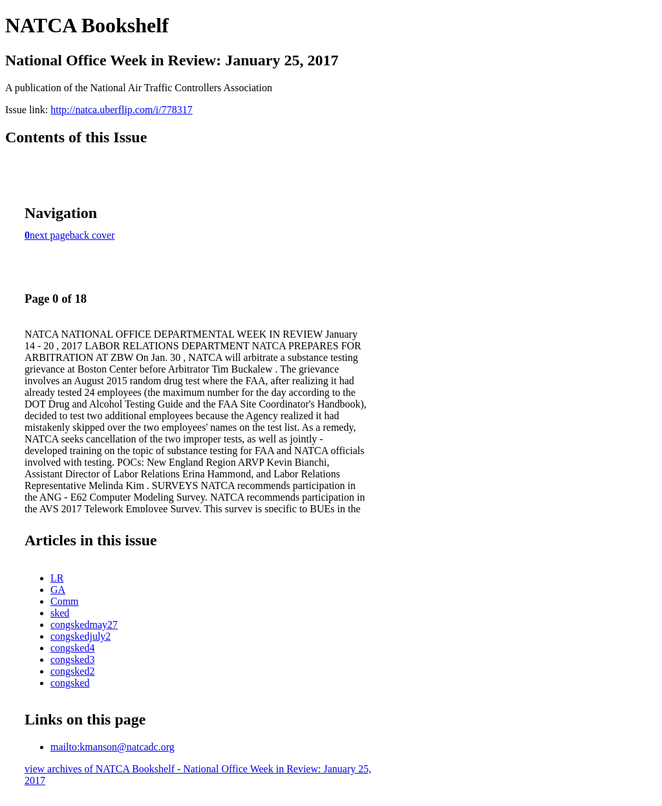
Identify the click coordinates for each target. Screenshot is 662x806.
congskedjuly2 (80, 636)
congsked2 (72, 671)
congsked (69, 682)
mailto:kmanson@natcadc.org (112, 746)
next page (50, 235)
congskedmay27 (84, 624)
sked (59, 612)
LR (56, 577)
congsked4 (72, 647)
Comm (64, 601)
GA (57, 589)
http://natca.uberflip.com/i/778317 (121, 109)
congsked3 (72, 659)
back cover (92, 235)
